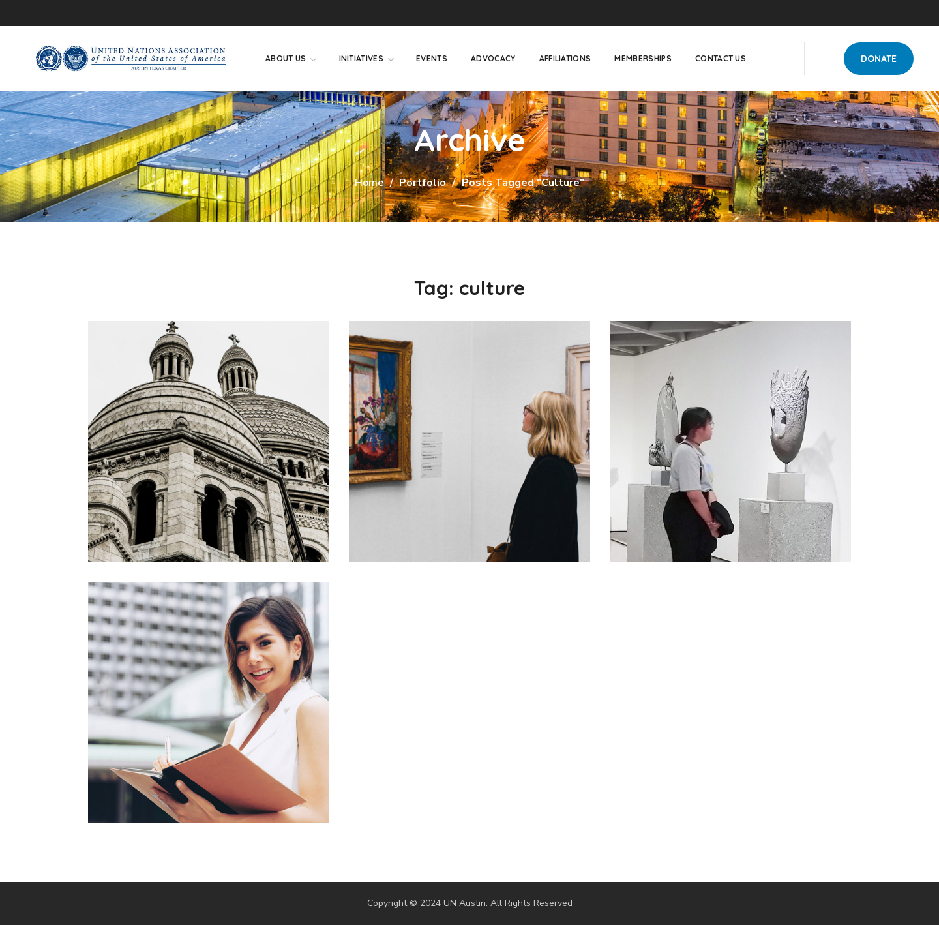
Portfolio (422, 182)
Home (369, 182)
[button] (878, 59)
